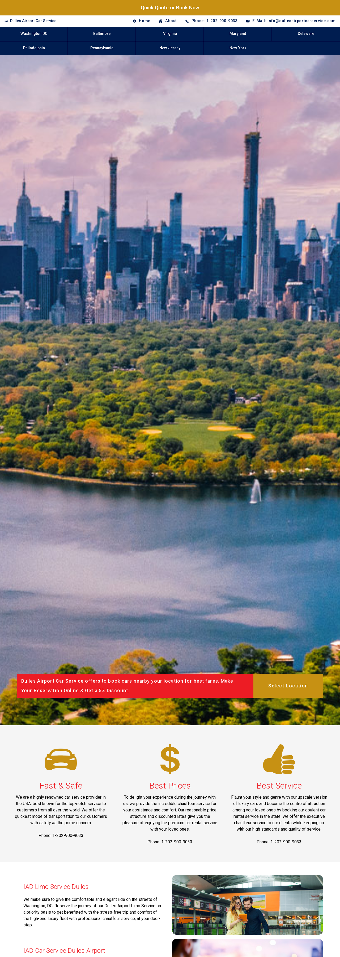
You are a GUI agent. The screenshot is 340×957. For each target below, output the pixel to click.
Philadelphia (34, 48)
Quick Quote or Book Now (170, 8)
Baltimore (101, 33)
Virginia (170, 33)
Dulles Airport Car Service (33, 21)
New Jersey (169, 48)
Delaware (306, 33)
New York (238, 48)
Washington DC (34, 33)
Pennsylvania (101, 48)
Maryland (238, 33)
